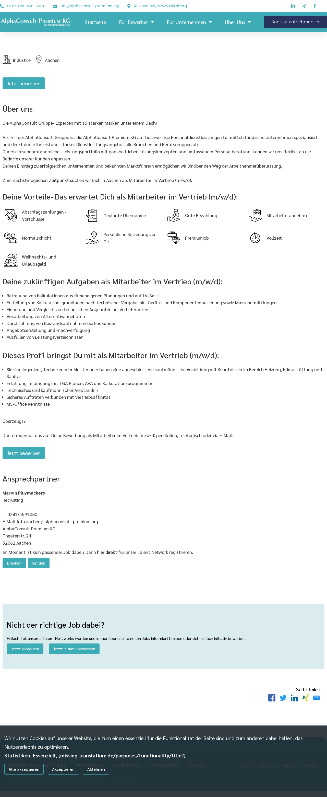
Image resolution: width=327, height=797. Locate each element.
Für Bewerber (136, 22)
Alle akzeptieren (24, 769)
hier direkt (107, 555)
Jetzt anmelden (25, 653)
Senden (38, 565)
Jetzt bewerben (24, 83)
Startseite (95, 22)
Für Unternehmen (189, 22)
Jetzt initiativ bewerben (74, 653)
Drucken (14, 565)
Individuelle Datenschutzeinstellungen (30, 785)
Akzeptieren (63, 769)
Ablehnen (96, 769)
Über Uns (238, 22)
